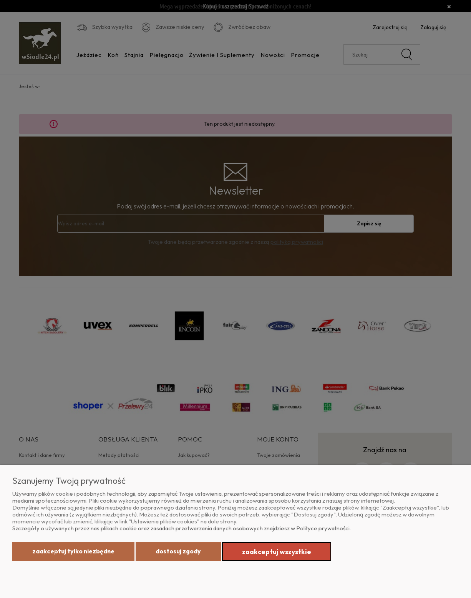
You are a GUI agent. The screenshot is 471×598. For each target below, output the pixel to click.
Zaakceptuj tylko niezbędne (73, 551)
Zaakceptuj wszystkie (276, 552)
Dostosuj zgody (178, 551)
